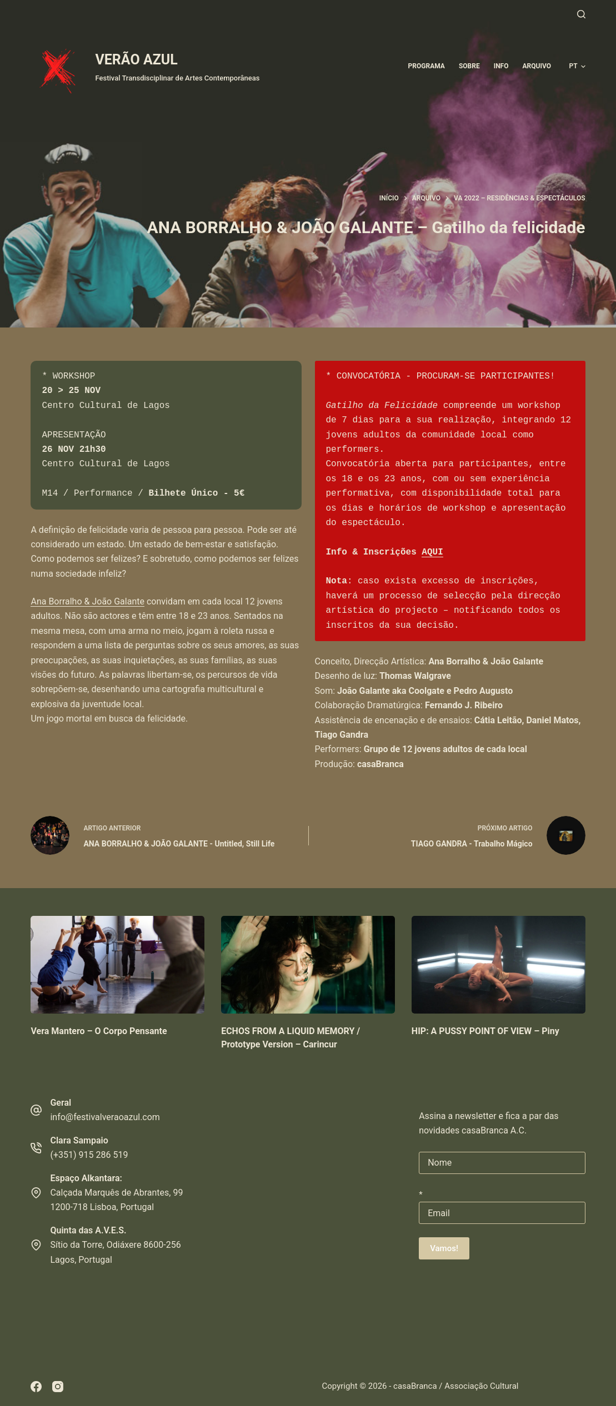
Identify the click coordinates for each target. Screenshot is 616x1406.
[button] (577, 66)
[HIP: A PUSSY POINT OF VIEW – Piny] (498, 965)
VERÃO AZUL (136, 60)
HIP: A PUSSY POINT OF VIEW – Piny (485, 1031)
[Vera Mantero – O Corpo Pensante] (117, 965)
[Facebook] (36, 1386)
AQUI (432, 552)
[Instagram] (57, 1386)
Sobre (469, 66)
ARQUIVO (536, 66)
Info (501, 66)
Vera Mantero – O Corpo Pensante (99, 1031)
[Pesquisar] (581, 14)
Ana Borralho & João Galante (87, 601)
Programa (426, 66)
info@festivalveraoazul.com (104, 1117)
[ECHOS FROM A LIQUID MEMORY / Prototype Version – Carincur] (308, 965)
